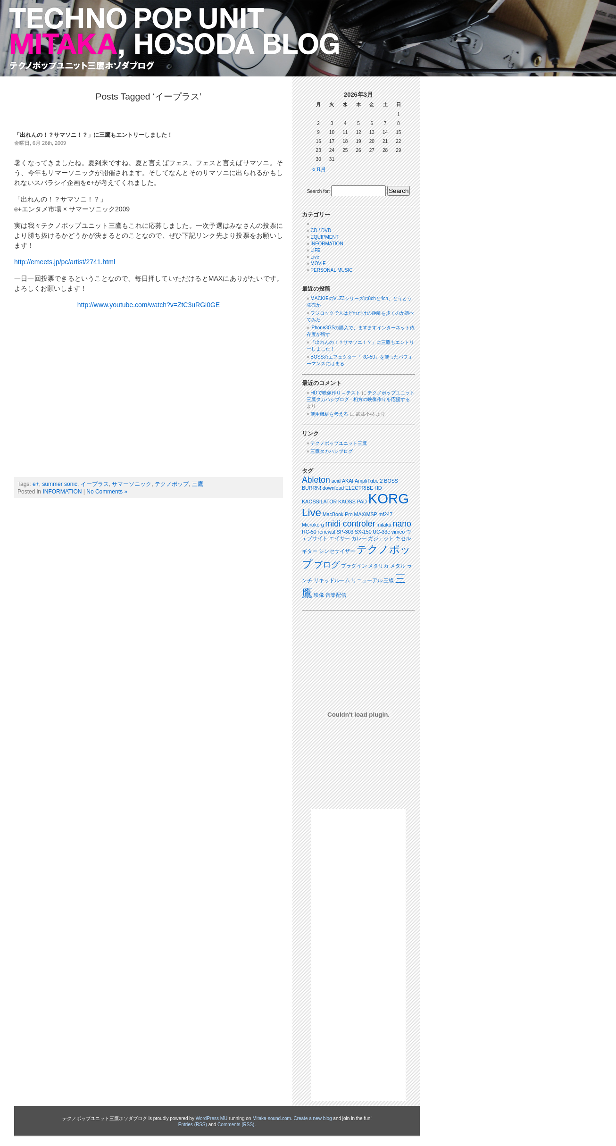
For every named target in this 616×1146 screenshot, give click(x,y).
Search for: (318, 191)
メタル (398, 566)
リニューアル (367, 580)
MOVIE (317, 263)
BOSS (391, 481)
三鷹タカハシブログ (331, 451)
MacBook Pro (338, 514)
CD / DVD (320, 230)
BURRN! (311, 488)
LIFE (315, 250)
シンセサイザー (337, 551)
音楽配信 (335, 595)
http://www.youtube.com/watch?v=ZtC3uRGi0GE (148, 305)
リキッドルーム (332, 580)
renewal (326, 532)
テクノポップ (172, 484)
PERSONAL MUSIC (331, 270)
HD (378, 488)
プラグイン (354, 566)
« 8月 (319, 169)
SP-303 (345, 532)
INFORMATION (62, 491)
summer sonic (59, 484)
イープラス (95, 484)
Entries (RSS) (192, 1124)
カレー (359, 538)
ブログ (327, 564)
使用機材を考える (329, 414)
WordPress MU (212, 1118)
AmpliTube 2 (369, 481)
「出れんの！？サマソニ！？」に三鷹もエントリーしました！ (93, 135)
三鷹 (197, 484)
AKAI (347, 481)
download (333, 488)
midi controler (350, 523)
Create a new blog (312, 1118)
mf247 (385, 514)
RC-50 (309, 532)
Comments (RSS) (235, 1124)
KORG (388, 498)
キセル (403, 538)
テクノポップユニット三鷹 (338, 443)
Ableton (316, 480)
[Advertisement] (358, 954)
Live (314, 256)
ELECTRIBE (359, 488)
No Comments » (106, 491)
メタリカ (378, 566)
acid (336, 481)
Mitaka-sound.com (271, 1118)
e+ (36, 484)
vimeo (398, 532)
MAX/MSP (365, 514)
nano (402, 523)
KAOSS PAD (352, 501)
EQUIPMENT (324, 237)
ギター (309, 551)
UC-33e (381, 532)
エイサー (339, 538)
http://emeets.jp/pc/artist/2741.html (64, 262)
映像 (319, 595)
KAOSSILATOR (319, 501)
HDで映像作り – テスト (335, 392)
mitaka (383, 524)
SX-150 (363, 532)
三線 (388, 580)
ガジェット (381, 538)
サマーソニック (131, 484)
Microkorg (313, 524)
